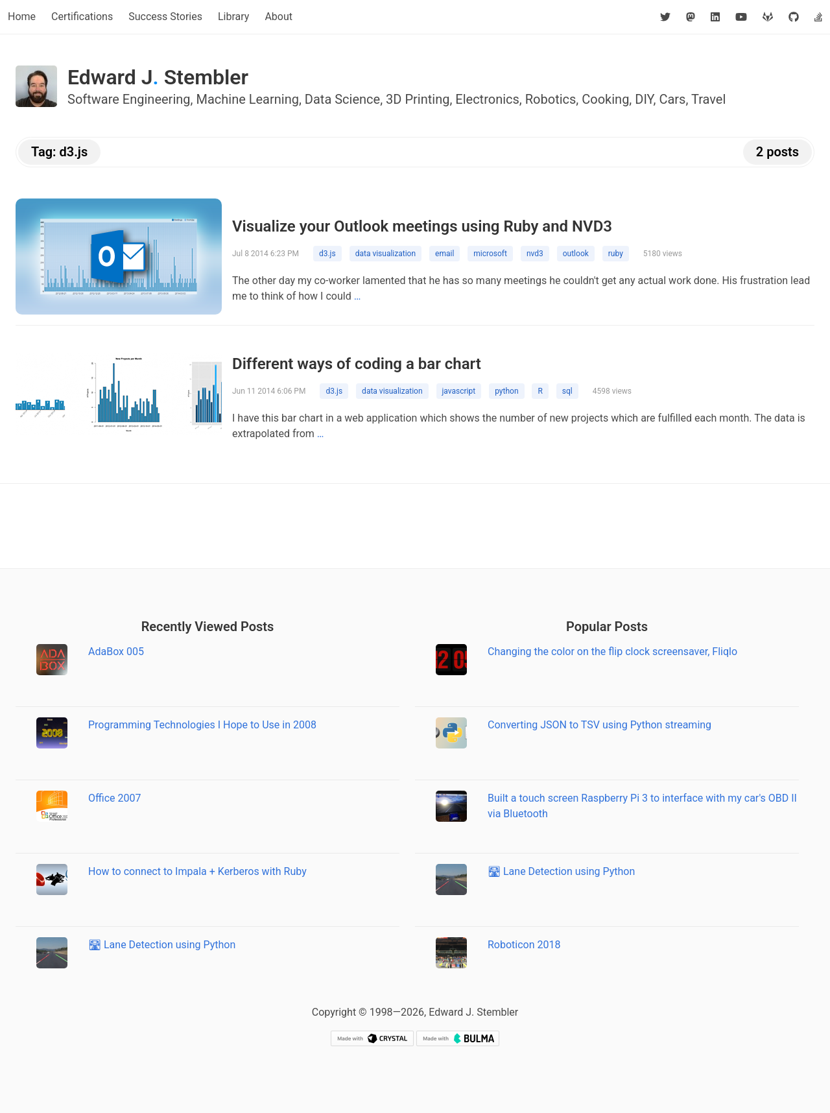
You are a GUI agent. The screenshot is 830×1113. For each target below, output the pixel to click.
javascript (459, 391)
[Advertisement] (415, 526)
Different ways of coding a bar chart (356, 364)
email (444, 253)
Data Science (342, 99)
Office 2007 (114, 798)
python (506, 391)
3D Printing (417, 99)
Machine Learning (247, 99)
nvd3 (535, 253)
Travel (708, 99)
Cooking (605, 99)
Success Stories (165, 16)
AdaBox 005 (116, 651)
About (278, 16)
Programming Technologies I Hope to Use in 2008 (202, 725)
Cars (672, 99)
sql (567, 391)
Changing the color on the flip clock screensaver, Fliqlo (612, 651)
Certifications (82, 16)
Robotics (550, 99)
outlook (576, 253)
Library (233, 16)
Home (22, 16)
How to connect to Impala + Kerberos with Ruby (197, 871)
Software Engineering (129, 99)
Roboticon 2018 (524, 945)
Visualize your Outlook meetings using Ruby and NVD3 (422, 226)
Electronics (487, 99)
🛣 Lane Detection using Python (161, 945)
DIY (644, 99)
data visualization (385, 253)
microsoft (490, 253)
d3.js (327, 253)
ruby (615, 253)
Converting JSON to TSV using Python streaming (599, 725)
